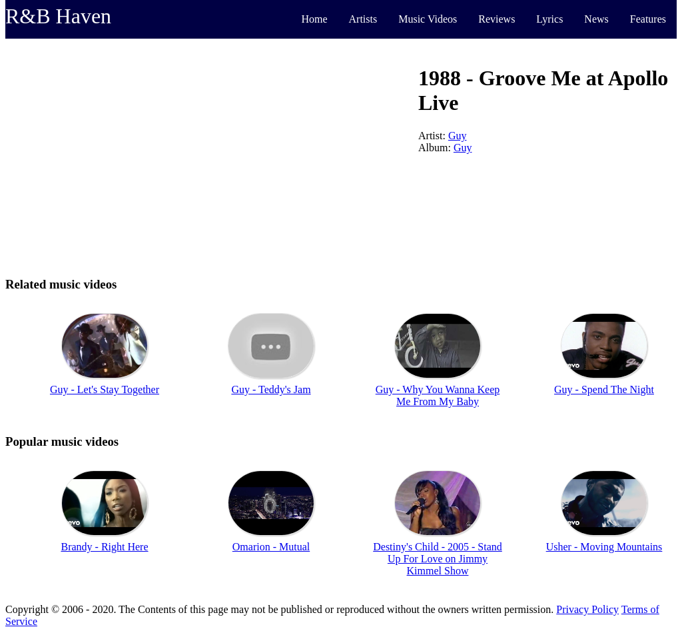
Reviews (496, 19)
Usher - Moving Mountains (604, 546)
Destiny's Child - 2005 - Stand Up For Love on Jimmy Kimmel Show (437, 558)
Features (648, 19)
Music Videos (427, 19)
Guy (457, 135)
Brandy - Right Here (104, 546)
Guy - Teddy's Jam (270, 389)
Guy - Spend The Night (604, 389)
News (596, 19)
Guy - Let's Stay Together (104, 389)
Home (314, 19)
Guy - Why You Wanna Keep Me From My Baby (438, 395)
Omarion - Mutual (271, 546)
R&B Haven (58, 16)
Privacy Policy (587, 609)
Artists (363, 19)
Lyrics (549, 19)
